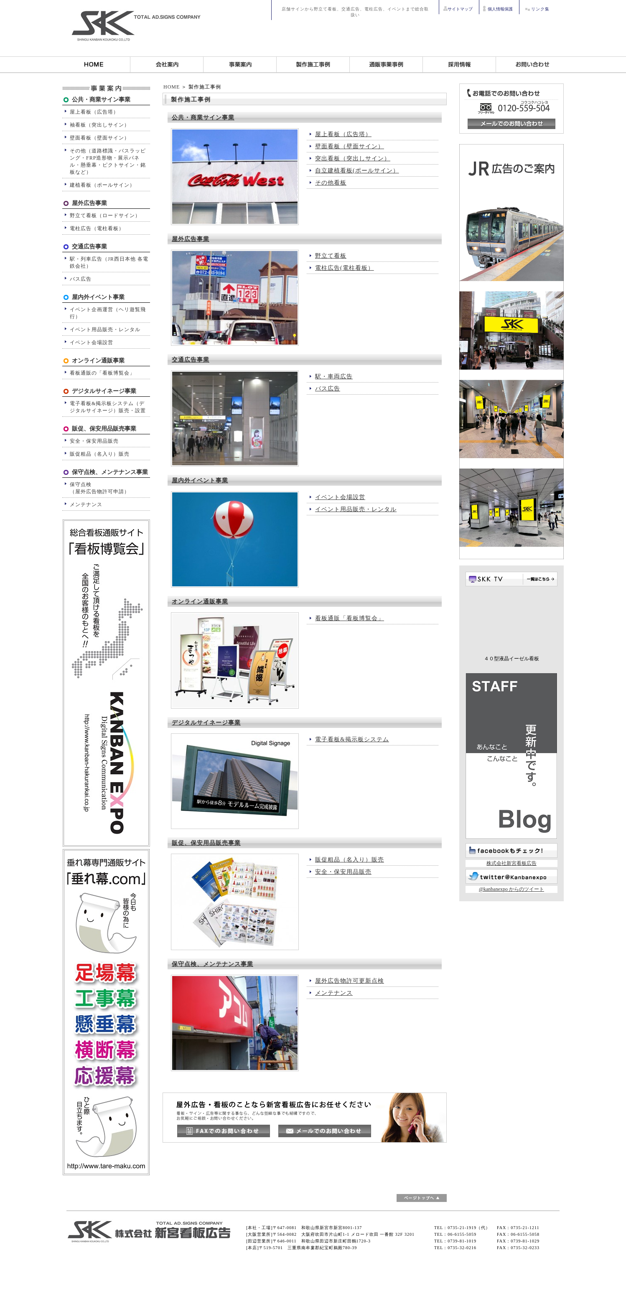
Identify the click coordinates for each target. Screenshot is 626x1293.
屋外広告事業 (190, 239)
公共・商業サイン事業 (203, 117)
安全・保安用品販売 (343, 872)
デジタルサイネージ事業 (206, 723)
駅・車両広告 (334, 376)
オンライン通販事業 (200, 601)
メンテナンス (334, 993)
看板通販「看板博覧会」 (349, 618)
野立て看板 (330, 256)
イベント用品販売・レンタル (356, 509)
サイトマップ (460, 9)
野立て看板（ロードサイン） (105, 215)
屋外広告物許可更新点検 (349, 981)
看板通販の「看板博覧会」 (102, 373)
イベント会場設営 (340, 497)
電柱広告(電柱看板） (344, 268)
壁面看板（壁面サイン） (349, 146)
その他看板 (330, 183)
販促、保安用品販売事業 (206, 843)
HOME (171, 87)
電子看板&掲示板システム (352, 739)
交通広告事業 (190, 360)
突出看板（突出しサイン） (352, 158)
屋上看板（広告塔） (343, 134)
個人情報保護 (500, 9)
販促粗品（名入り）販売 (349, 860)
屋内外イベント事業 (200, 480)
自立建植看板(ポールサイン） (357, 170)
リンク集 (540, 9)
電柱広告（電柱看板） (97, 228)
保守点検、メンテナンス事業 (212, 964)
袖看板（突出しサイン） (100, 125)
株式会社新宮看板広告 (511, 863)
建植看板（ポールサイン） (102, 185)
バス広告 (327, 388)
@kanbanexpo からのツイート (511, 889)
